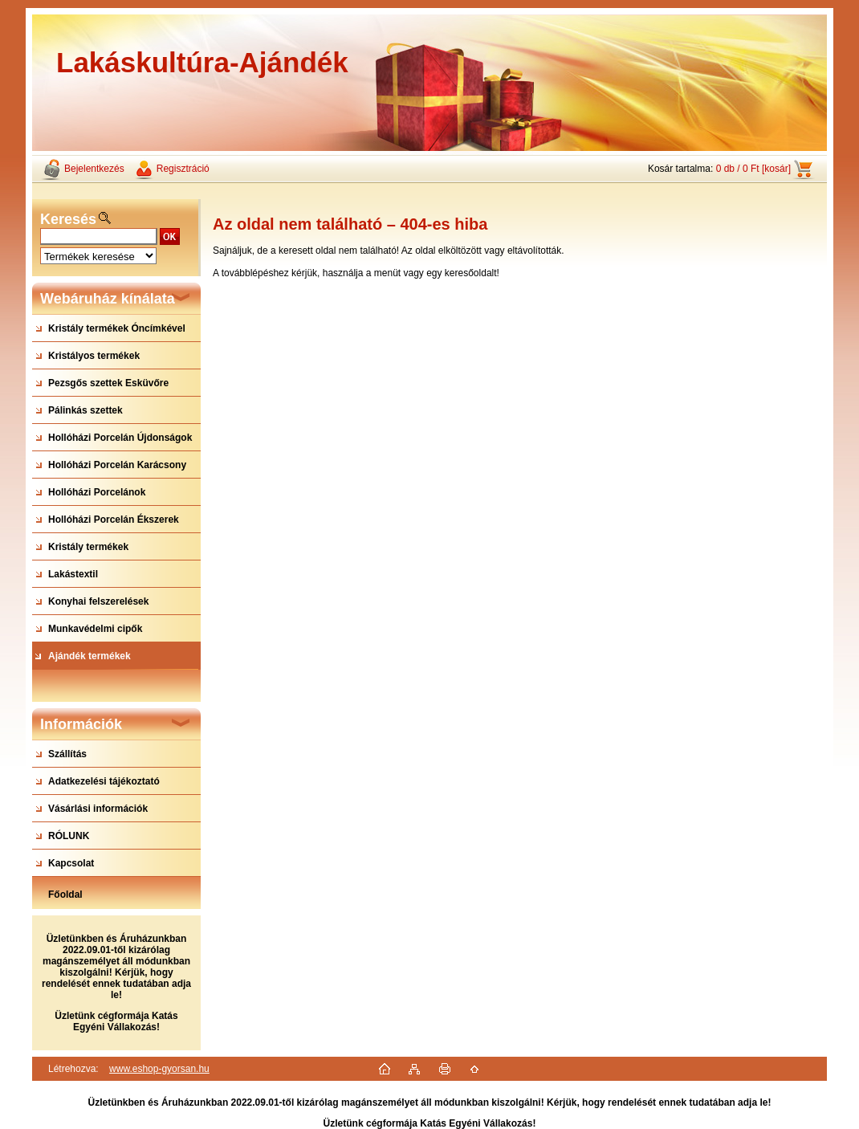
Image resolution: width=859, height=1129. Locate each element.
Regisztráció (183, 168)
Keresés (68, 219)
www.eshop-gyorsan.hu (159, 1068)
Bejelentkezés (94, 168)
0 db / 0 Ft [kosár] (753, 168)
